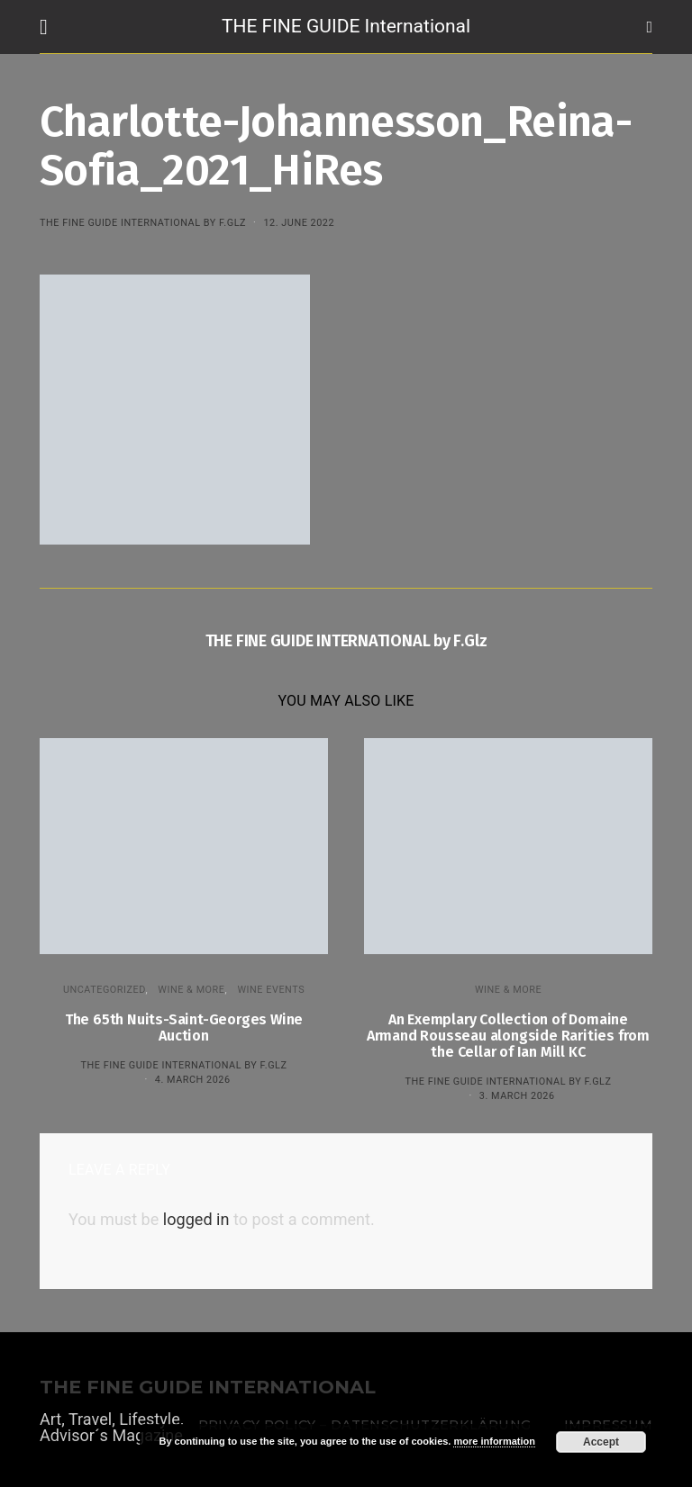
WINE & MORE (191, 990)
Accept (601, 1442)
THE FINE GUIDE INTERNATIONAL (208, 1387)
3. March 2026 (517, 1096)
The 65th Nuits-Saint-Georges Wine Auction (184, 1027)
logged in (196, 1219)
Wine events (271, 990)
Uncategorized (104, 990)
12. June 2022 (298, 223)
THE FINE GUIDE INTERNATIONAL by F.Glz (143, 223)
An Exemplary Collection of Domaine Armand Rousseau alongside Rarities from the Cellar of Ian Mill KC (508, 1035)
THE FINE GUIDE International (346, 26)
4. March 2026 (193, 1080)
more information (493, 1441)
